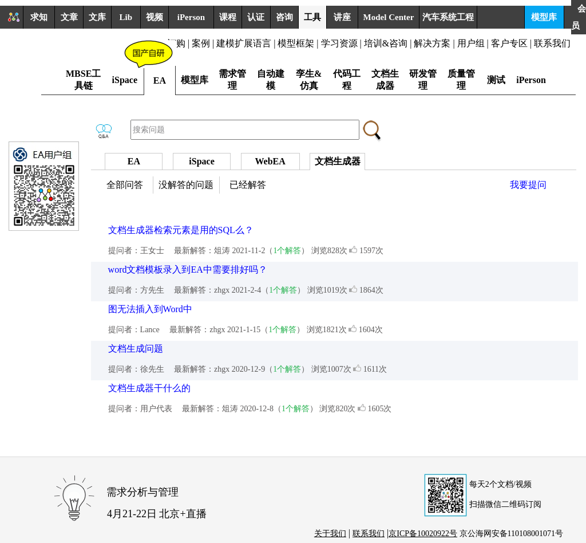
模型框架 (296, 43)
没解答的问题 (186, 185)
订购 (176, 43)
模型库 (544, 17)
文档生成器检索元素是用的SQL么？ (181, 230)
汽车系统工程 (448, 17)
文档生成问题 (135, 348)
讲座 (342, 17)
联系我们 (552, 43)
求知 (38, 17)
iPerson (191, 17)
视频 (154, 17)
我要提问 (528, 185)
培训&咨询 (385, 43)
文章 (69, 17)
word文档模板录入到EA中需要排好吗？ (187, 269)
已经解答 (247, 185)
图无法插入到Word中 (150, 309)
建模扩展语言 (243, 43)
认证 (255, 17)
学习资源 (339, 43)
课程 (227, 17)
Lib (126, 17)
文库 (97, 17)
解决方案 (432, 43)
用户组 (471, 43)
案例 (201, 43)
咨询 (284, 17)
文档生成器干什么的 (149, 388)
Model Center (388, 17)
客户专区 (510, 43)
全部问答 (124, 185)
